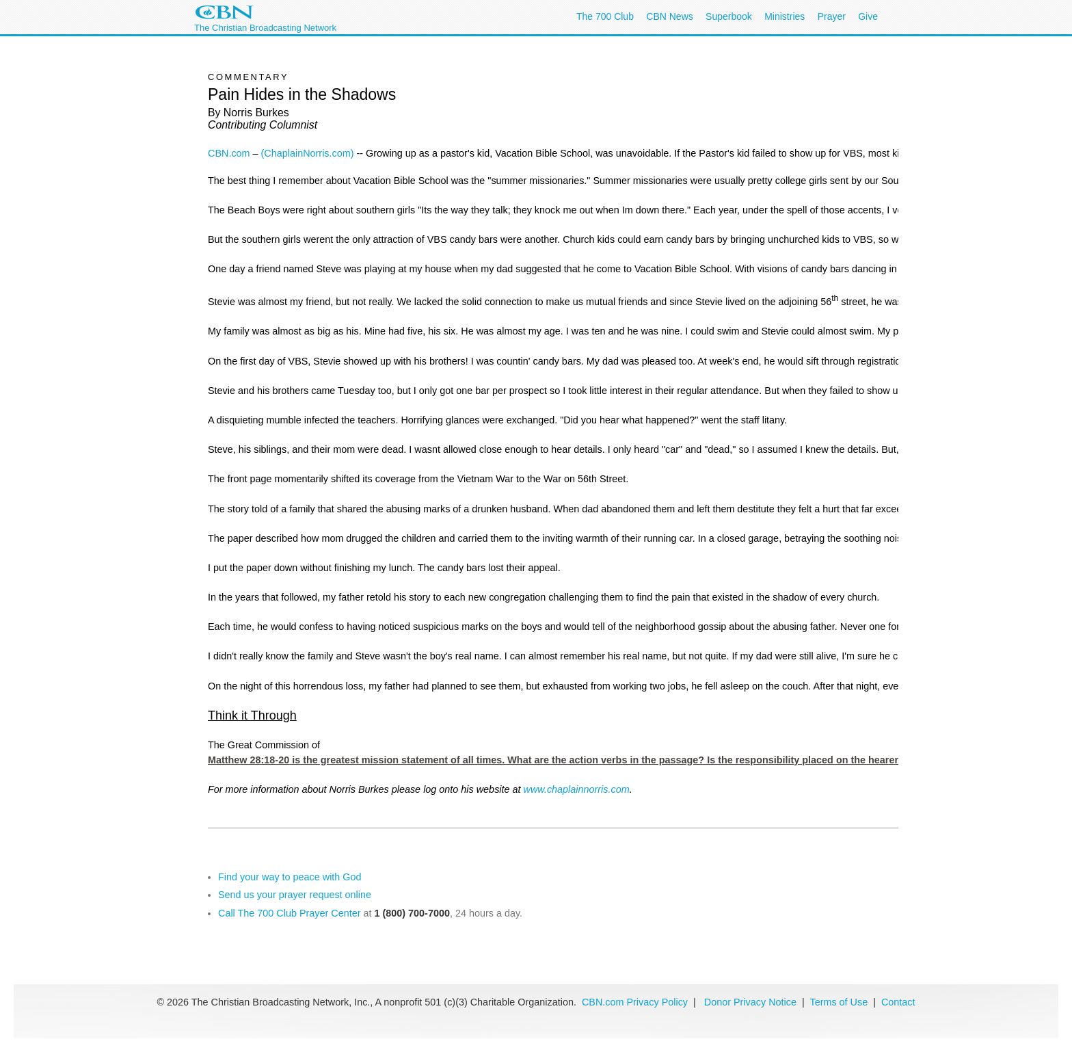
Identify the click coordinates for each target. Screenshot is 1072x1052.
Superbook (729, 16)
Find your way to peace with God (290, 876)
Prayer (832, 16)
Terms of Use (839, 1002)
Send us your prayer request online (294, 894)
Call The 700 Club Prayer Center (289, 913)
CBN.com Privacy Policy (635, 1002)
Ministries (784, 16)
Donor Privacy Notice (750, 1002)
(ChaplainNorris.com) (307, 153)
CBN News (669, 16)
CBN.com (229, 153)
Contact (898, 1002)
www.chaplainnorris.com (577, 789)
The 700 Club (605, 16)
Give (868, 16)
